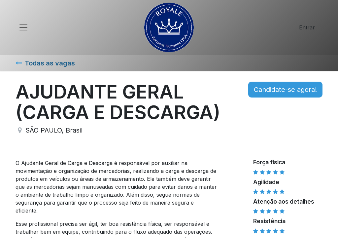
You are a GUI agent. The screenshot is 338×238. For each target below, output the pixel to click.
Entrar (307, 27)
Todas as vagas (45, 63)
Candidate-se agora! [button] (285, 90)
